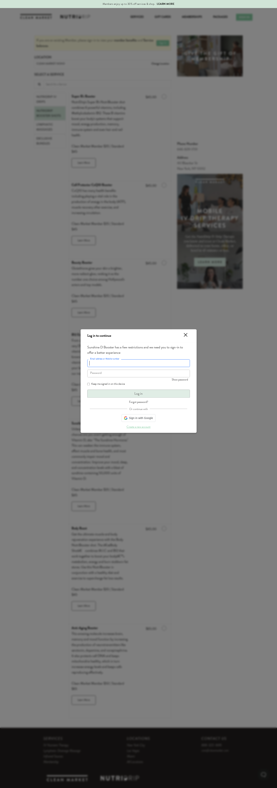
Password (96, 373)
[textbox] (138, 363)
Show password (180, 380)
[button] (183, 336)
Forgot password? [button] (138, 402)
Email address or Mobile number (104, 359)
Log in (138, 393)
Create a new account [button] (138, 427)
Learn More (165, 4)
